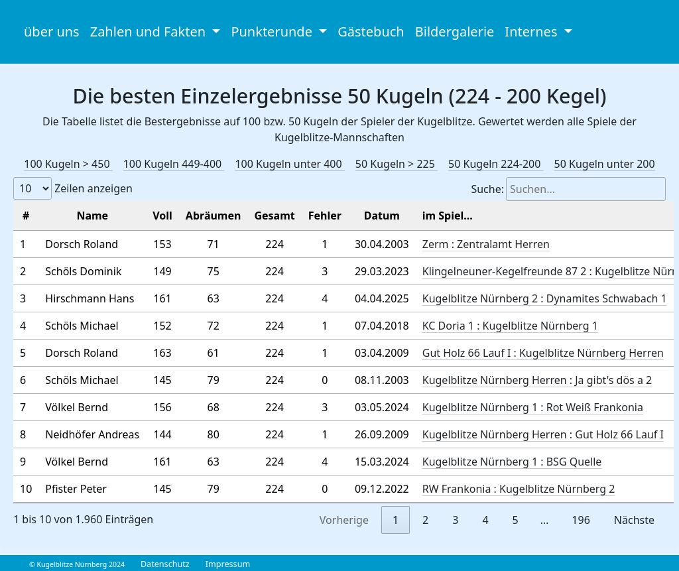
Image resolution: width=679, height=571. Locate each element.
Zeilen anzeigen (73, 188)
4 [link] (485, 520)
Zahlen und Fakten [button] (150, 31)
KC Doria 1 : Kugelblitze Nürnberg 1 (510, 325)
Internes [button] (532, 31)
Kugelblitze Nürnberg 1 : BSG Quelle (512, 461)
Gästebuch (371, 31)
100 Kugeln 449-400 (174, 164)
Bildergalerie (455, 31)
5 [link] (516, 520)
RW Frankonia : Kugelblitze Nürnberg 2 (518, 488)
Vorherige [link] (344, 520)
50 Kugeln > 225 (396, 164)
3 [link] (455, 520)
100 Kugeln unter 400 (289, 164)
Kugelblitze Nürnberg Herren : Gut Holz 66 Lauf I (543, 434)
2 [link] (425, 520)
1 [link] (396, 520)
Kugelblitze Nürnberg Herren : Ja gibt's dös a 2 (537, 380)
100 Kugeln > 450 (68, 164)
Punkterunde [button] (273, 31)
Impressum (228, 564)
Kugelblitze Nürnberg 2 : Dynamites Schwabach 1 (544, 298)
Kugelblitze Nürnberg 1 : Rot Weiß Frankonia (532, 407)
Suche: (568, 189)
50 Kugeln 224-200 (496, 164)
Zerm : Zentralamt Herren (486, 244)
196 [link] (580, 520)
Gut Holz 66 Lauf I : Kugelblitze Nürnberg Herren (543, 353)
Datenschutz (165, 564)
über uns (52, 31)
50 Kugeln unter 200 (604, 164)
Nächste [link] (634, 520)
